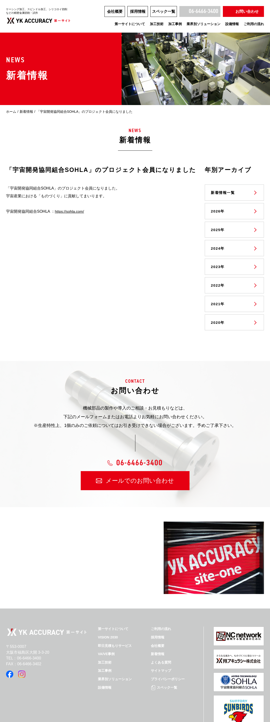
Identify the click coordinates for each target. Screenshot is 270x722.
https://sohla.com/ (70, 211)
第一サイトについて (130, 24)
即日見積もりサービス (115, 642)
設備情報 (232, 24)
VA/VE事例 (106, 650)
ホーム (11, 111)
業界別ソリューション (203, 24)
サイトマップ (161, 667)
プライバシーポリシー (168, 676)
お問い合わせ (247, 11)
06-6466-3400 (203, 11)
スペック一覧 (163, 11)
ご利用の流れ (254, 24)
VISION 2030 (108, 634)
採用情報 (138, 11)
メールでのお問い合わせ (140, 477)
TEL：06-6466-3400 (23, 655)
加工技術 (156, 24)
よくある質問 (161, 659)
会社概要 (115, 11)
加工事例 (175, 24)
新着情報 (26, 111)
